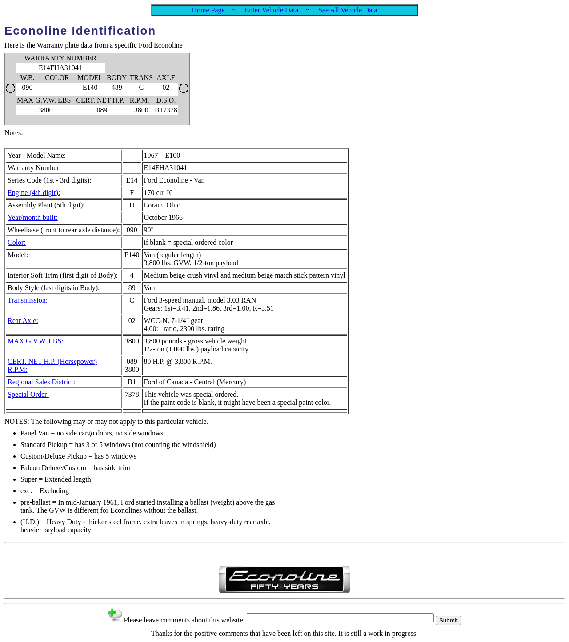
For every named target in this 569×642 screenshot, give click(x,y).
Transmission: (28, 300)
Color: (17, 242)
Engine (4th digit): (34, 192)
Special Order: (28, 394)
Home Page (208, 10)
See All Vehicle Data (347, 10)
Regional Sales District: (41, 382)
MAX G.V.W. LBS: (36, 341)
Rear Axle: (23, 320)
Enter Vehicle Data (272, 10)
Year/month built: (33, 217)
